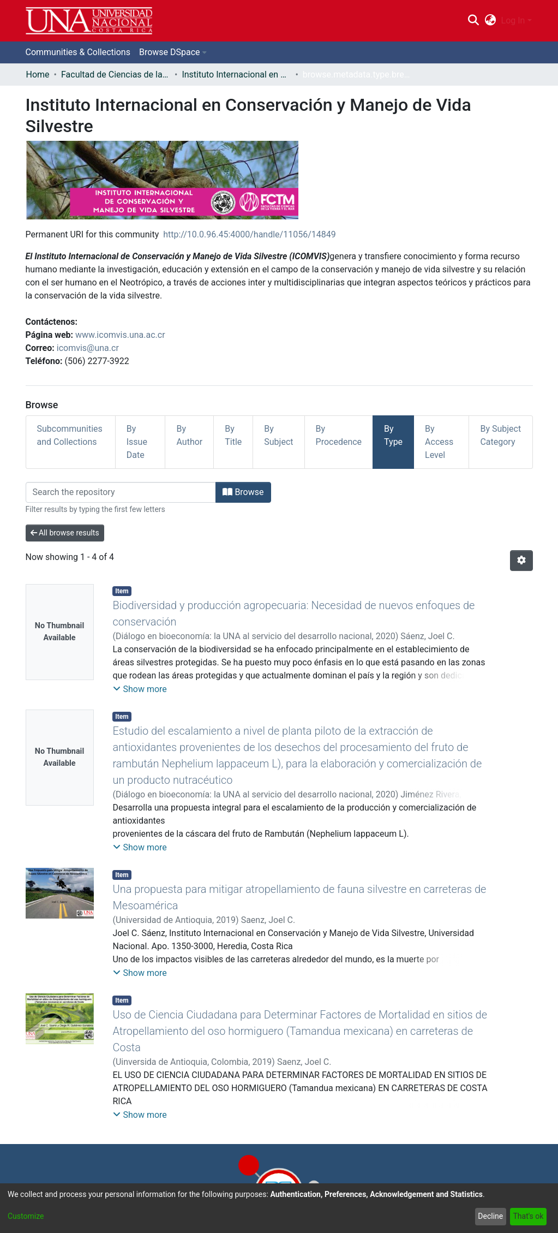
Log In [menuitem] (513, 20)
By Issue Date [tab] (137, 442)
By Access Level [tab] (439, 442)
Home (38, 74)
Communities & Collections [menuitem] (78, 52)
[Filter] (121, 492)
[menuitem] (490, 20)
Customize (26, 1216)
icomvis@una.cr (88, 348)
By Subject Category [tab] (500, 435)
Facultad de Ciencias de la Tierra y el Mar (115, 74)
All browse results (65, 532)
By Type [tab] (393, 435)
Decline (490, 1216)
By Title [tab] (233, 435)
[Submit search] (474, 20)
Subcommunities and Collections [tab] (70, 435)
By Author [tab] (189, 435)
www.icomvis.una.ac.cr (120, 335)
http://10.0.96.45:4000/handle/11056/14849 (249, 234)
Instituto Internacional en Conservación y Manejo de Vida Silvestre (236, 74)
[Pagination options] (521, 560)
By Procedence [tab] (339, 435)
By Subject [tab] (278, 435)
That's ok (528, 1216)
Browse (243, 492)
